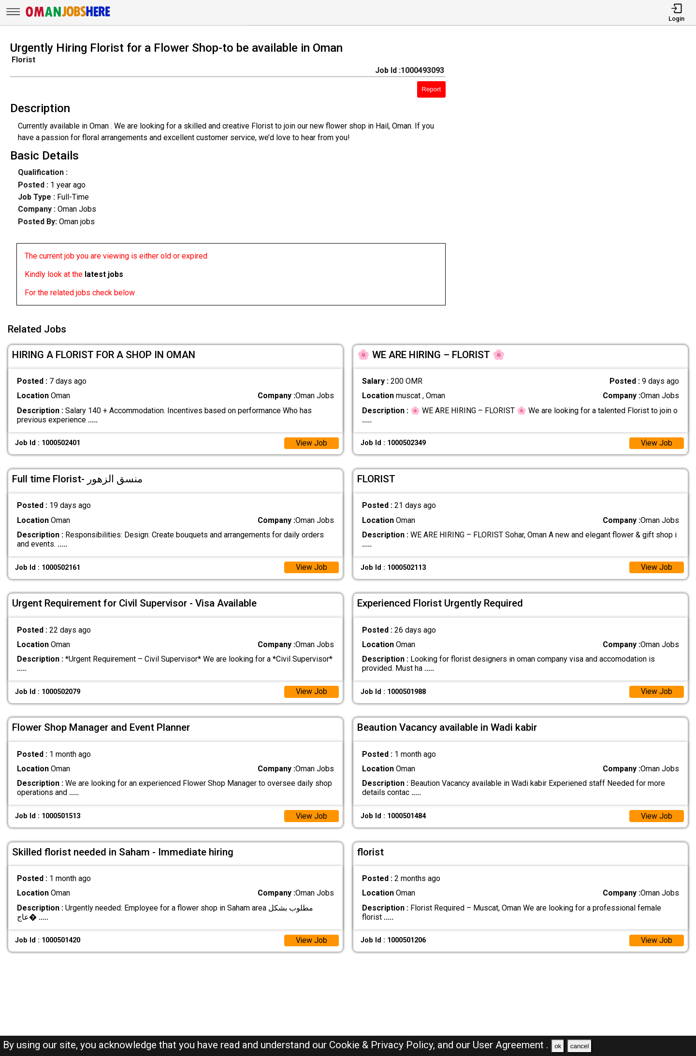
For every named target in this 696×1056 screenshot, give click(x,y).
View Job (311, 441)
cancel (579, 1046)
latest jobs (104, 274)
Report (431, 89)
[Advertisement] (580, 176)
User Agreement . (511, 1045)
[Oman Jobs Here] (68, 16)
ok (557, 1046)
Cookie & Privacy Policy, (383, 1045)
